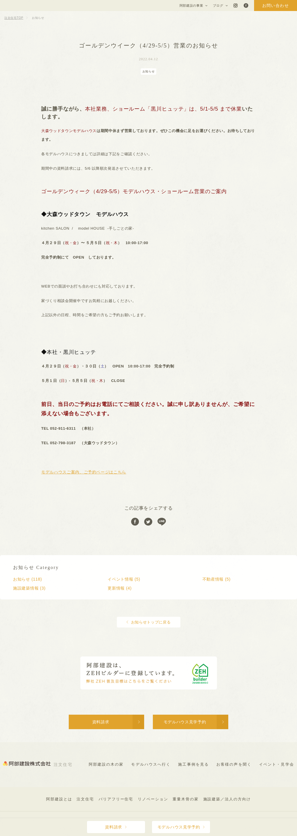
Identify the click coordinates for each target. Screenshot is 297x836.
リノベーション (153, 799)
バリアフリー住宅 (116, 799)
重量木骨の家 (186, 799)
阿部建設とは (59, 799)
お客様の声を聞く (233, 764)
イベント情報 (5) (124, 579)
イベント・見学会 (276, 764)
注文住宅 (85, 799)
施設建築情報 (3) (29, 588)
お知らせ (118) (27, 579)
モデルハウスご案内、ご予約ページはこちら (83, 472)
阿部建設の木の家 (106, 764)
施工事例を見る (193, 764)
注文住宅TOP (13, 17)
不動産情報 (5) (216, 579)
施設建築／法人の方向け (227, 799)
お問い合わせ (275, 5)
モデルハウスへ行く (151, 764)
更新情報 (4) (120, 588)
